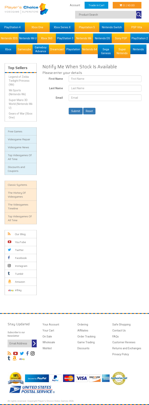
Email (59, 97)
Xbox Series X (62, 27)
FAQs (115, 336)
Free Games (15, 131)
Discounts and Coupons (16, 169)
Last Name (56, 88)
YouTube (17, 242)
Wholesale (48, 342)
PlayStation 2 (140, 38)
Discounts (83, 348)
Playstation (73, 49)
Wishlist (47, 348)
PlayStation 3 (65, 38)
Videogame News (18, 147)
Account (75, 5)
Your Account (50, 324)
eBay (15, 290)
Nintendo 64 (89, 49)
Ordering (82, 324)
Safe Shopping (121, 324)
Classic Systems (17, 185)
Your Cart (48, 330)
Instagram (17, 266)
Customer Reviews (123, 342)
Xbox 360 (46, 38)
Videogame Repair (19, 139)
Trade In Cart (96, 5)
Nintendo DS (102, 38)
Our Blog (17, 234)
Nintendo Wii (83, 38)
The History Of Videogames (17, 195)
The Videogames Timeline (18, 206)
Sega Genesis (106, 51)
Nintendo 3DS (9, 38)
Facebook (17, 258)
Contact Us (119, 330)
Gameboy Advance (41, 49)
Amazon (16, 282)
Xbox (8, 49)
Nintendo (138, 49)
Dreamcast (57, 49)
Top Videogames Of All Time (20, 157)
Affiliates (82, 330)
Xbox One (37, 27)
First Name (56, 78)
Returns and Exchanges (126, 348)
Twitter (16, 250)
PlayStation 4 (12, 27)
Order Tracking (86, 336)
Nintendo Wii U (28, 38)
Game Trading (86, 342)
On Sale (47, 336)
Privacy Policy (120, 354)
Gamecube (24, 49)
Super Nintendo (122, 51)
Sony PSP (121, 38)
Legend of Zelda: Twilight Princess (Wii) (19, 80)
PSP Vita (136, 27)
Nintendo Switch (112, 27)
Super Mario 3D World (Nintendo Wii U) (20, 103)
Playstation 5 (87, 27)
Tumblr (15, 274)
